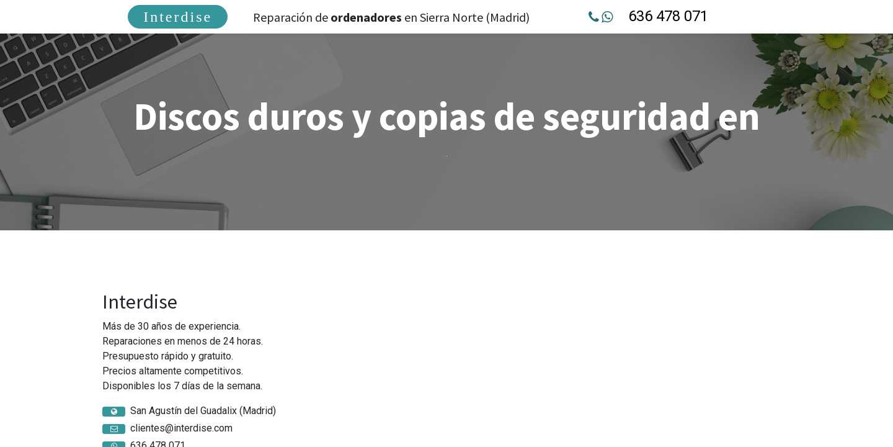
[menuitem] (178, 17)
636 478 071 (668, 16)
